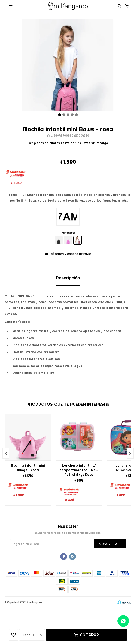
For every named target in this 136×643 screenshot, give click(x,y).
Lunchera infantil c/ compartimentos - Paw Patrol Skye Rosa (78, 470)
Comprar (89, 635)
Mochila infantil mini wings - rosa (28, 467)
